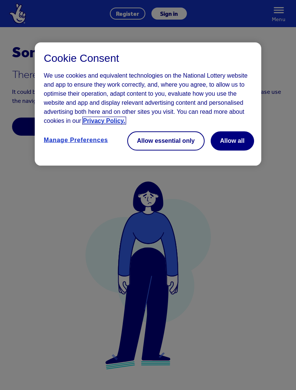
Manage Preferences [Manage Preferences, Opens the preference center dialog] (76, 140)
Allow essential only (166, 141)
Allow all (232, 141)
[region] (148, 104)
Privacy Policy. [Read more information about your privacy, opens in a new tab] (104, 121)
